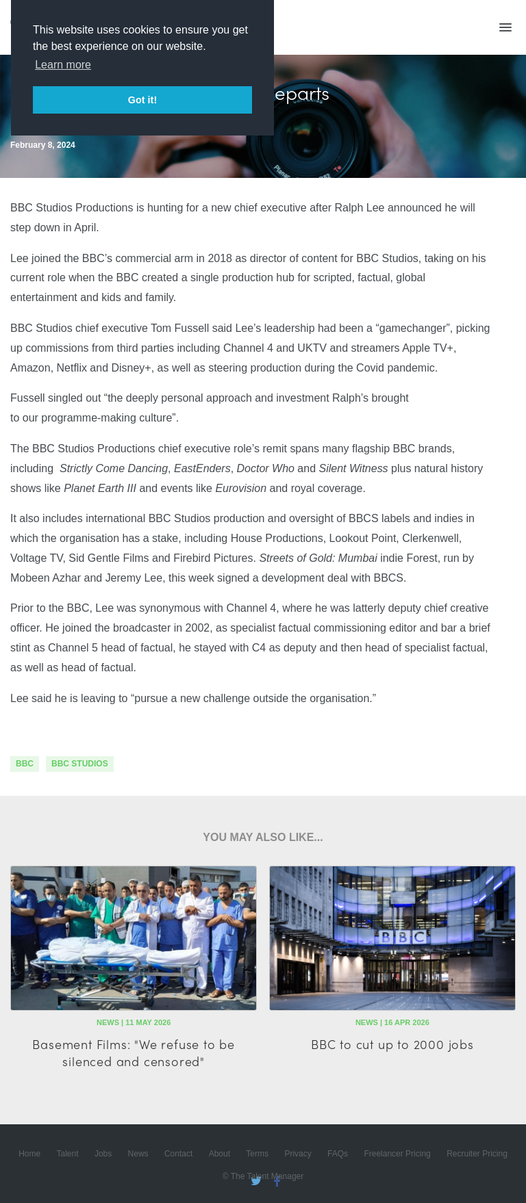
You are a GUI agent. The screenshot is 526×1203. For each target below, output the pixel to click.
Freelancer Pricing (397, 1154)
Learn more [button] (63, 64)
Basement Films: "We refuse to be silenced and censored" (133, 1052)
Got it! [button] (142, 99)
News (138, 1154)
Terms (257, 1154)
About (219, 1154)
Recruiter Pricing (477, 1154)
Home (29, 1154)
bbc (25, 763)
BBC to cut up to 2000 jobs (392, 1043)
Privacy (297, 1154)
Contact (178, 1154)
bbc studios (79, 763)
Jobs (103, 1154)
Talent (68, 1154)
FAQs (337, 1154)
